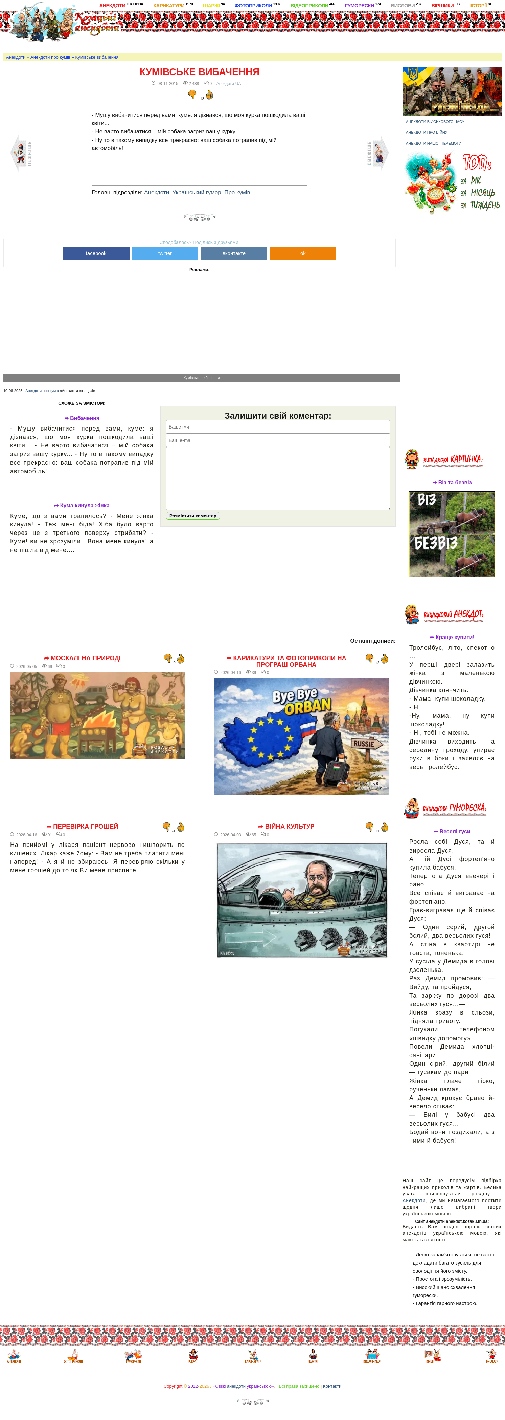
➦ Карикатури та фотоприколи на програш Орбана (286, 661)
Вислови (406, 5)
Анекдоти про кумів (50, 57)
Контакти (332, 1386)
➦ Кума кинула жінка (82, 505)
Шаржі (214, 5)
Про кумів (237, 192)
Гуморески (363, 5)
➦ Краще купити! (452, 637)
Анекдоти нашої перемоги (433, 143)
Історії (480, 5)
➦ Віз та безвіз (452, 482)
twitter (165, 253)
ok (303, 253)
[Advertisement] (276, 30)
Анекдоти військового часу (435, 122)
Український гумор (197, 192)
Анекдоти (121, 5)
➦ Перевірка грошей (82, 826)
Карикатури (173, 5)
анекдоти (236, 1386)
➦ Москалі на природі (82, 658)
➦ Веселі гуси (452, 831)
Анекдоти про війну (426, 132)
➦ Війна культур (286, 826)
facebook (96, 253)
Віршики (446, 5)
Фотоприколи (257, 5)
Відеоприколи (313, 5)
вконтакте (234, 253)
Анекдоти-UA (228, 83)
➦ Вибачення (82, 418)
